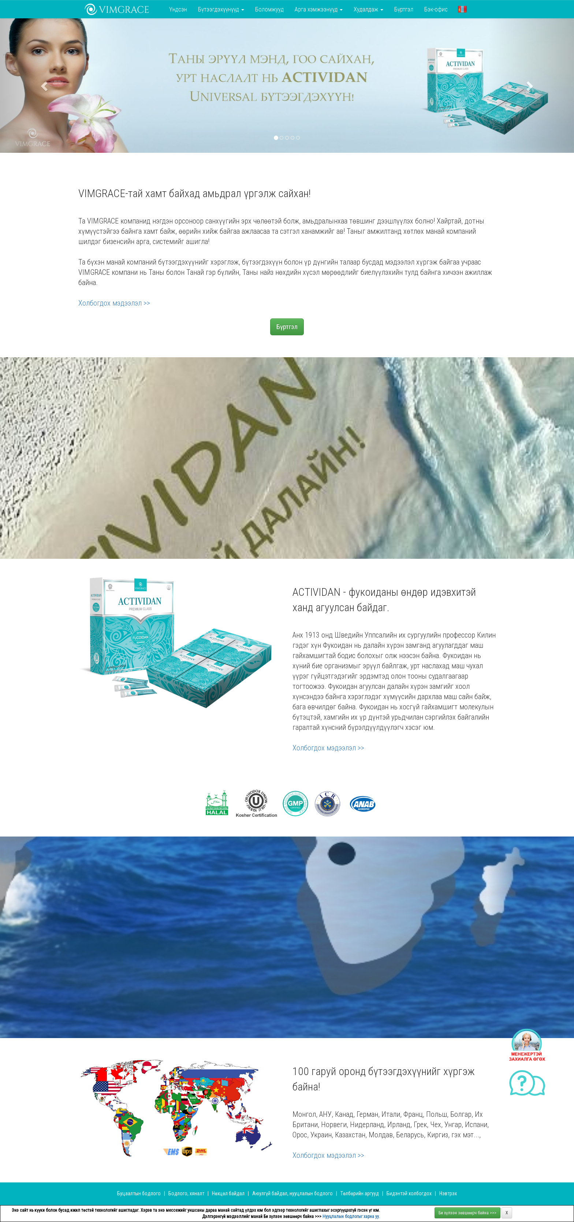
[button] (462, 9)
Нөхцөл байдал (229, 1193)
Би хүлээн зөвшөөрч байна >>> (467, 1212)
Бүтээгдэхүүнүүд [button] (221, 9)
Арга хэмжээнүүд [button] (319, 9)
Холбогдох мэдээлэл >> (114, 303)
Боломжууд (269, 9)
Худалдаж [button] (368, 9)
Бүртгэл (403, 9)
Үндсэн (178, 9)
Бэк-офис (436, 9)
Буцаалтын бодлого (139, 1193)
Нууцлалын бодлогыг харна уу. (351, 1216)
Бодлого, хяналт (186, 1193)
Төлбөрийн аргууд (359, 1193)
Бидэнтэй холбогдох (409, 1193)
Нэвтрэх (448, 1193)
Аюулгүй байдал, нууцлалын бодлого (292, 1193)
